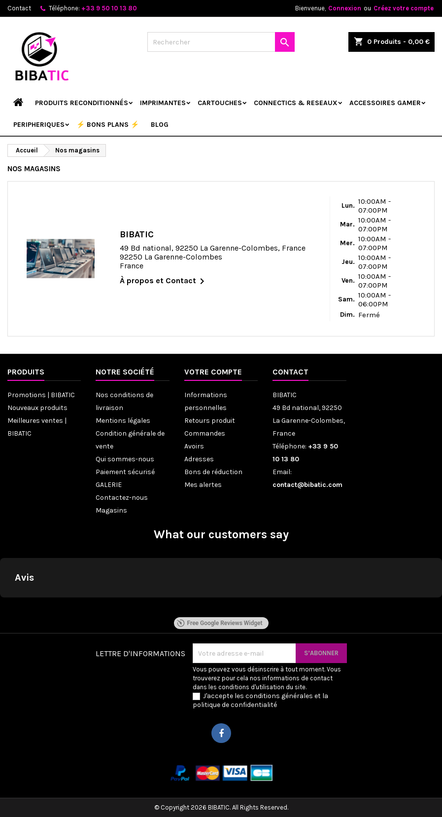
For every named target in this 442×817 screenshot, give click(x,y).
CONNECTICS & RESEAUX (296, 103)
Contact (19, 8)
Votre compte (213, 371)
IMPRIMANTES (163, 103)
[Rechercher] (221, 42)
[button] (8, 607)
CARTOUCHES (220, 103)
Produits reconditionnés (81, 103)
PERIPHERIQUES (39, 124)
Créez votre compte (404, 8)
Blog (160, 124)
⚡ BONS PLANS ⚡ (107, 124)
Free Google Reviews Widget (219, 623)
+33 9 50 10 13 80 (109, 8)
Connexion (344, 8)
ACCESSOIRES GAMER (385, 103)
